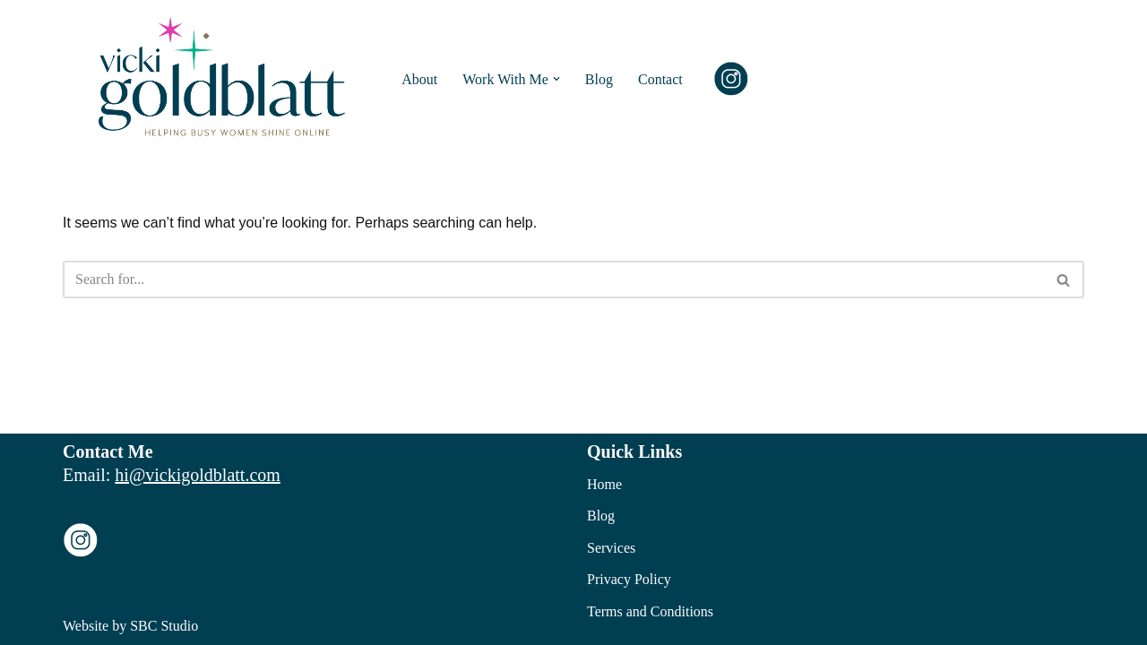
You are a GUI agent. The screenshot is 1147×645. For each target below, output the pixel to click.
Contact (660, 79)
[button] (556, 78)
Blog (599, 79)
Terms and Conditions (650, 611)
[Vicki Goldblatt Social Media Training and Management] (226, 79)
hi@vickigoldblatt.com (197, 475)
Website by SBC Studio (130, 625)
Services (611, 547)
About (419, 79)
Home (604, 484)
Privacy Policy (629, 579)
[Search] (553, 279)
